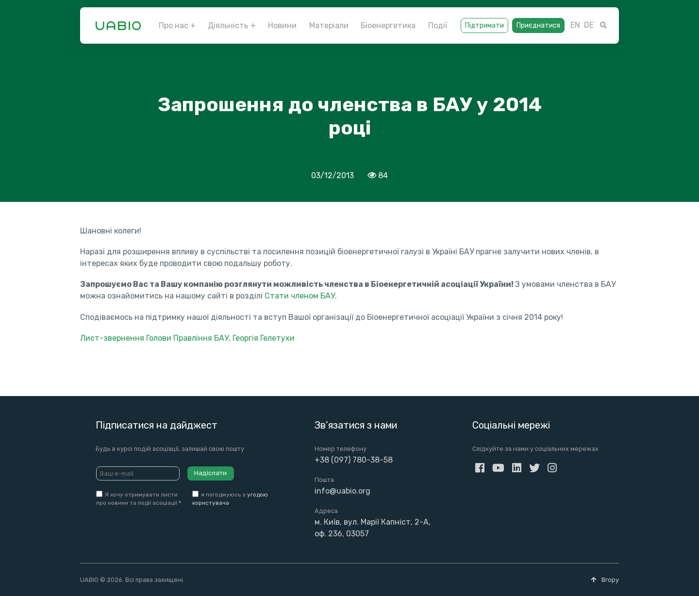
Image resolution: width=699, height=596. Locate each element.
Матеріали (329, 25)
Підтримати (484, 25)
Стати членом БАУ (300, 295)
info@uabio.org (342, 491)
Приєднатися (538, 25)
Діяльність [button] (228, 25)
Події (437, 25)
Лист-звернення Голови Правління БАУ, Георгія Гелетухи (187, 338)
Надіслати (210, 473)
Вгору (605, 579)
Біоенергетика (388, 25)
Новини (282, 25)
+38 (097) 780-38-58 (354, 459)
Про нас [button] (173, 25)
